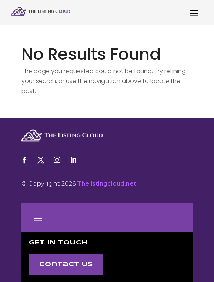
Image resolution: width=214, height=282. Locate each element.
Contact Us (66, 264)
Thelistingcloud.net (106, 183)
